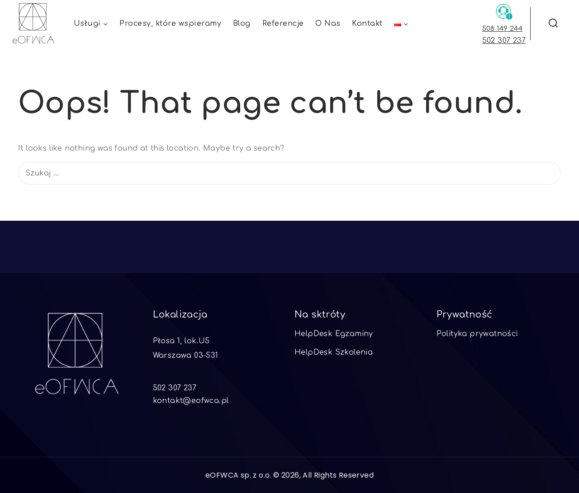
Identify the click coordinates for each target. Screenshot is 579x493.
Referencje (283, 23)
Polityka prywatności (477, 334)
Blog (242, 23)
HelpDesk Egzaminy (333, 334)
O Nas (328, 23)
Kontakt (367, 23)
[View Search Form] (553, 24)
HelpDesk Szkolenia (333, 352)
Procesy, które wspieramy (170, 23)
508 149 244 (502, 29)
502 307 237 (504, 41)
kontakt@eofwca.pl (191, 401)
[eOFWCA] (33, 23)
